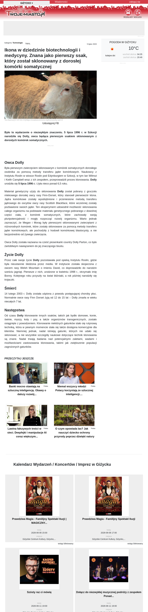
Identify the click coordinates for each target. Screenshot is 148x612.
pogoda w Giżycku (122, 42)
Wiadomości (61, 2)
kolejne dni (110, 55)
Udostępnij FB (50, 123)
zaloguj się (134, 2)
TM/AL (27, 44)
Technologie (18, 43)
